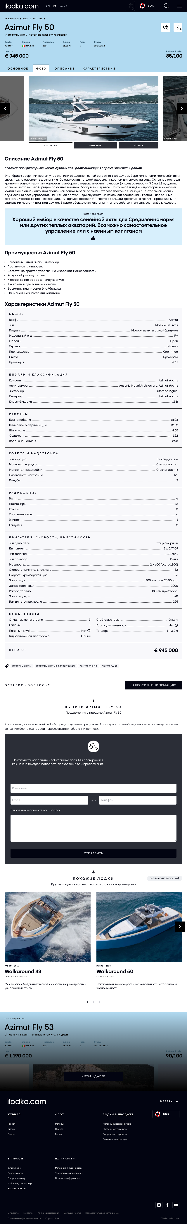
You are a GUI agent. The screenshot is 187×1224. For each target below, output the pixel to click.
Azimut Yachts (88, 665)
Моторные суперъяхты (115, 1128)
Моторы (38, 19)
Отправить (93, 853)
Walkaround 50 (114, 971)
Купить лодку (14, 1167)
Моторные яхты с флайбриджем (48, 35)
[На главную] (22, 5)
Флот (26, 19)
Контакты (28, 1212)
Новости (12, 1123)
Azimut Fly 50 (109, 665)
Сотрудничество (72, 1212)
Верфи (58, 1133)
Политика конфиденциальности (24, 1218)
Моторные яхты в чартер (68, 1167)
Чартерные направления (68, 1172)
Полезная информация (115, 1138)
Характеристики (99, 68)
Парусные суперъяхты (115, 1133)
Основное (18, 68)
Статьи (11, 1128)
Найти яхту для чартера (20, 1183)
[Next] (175, 108)
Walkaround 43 (23, 971)
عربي (63, 5)
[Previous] (12, 108)
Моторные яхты (17, 35)
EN (48, 5)
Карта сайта (52, 1218)
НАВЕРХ (169, 1101)
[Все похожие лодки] (164, 878)
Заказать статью (16, 1188)
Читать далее (93, 1076)
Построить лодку (16, 1177)
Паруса (59, 1128)
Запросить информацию (153, 685)
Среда (11, 1133)
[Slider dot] (87, 1002)
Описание (65, 68)
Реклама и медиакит (48, 1212)
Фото (41, 68)
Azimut (9, 46)
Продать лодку (15, 1172)
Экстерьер (37, 145)
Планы (73, 145)
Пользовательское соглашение (102, 1212)
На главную (12, 19)
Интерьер (56, 145)
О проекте (13, 1212)
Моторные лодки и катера (117, 1123)
